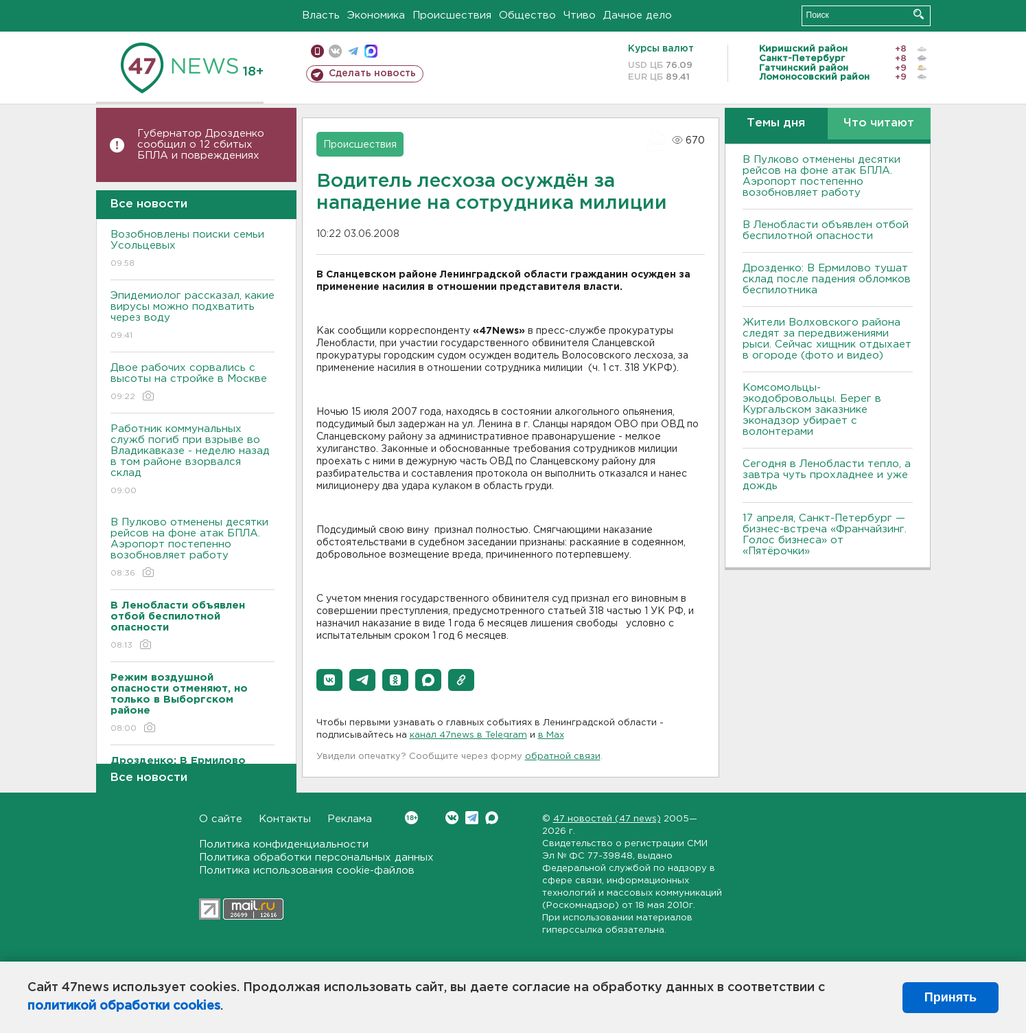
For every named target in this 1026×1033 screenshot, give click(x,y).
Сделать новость (372, 73)
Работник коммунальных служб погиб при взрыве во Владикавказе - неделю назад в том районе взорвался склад (192, 460)
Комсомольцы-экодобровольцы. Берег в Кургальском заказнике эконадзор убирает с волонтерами (812, 409)
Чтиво (579, 15)
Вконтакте (411, 817)
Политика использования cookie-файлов (307, 870)
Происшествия (451, 15)
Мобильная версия (317, 51)
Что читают (878, 123)
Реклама (349, 819)
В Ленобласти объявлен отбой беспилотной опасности (826, 230)
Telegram (471, 817)
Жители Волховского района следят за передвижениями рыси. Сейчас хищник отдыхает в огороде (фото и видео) (827, 339)
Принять (950, 997)
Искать (918, 14)
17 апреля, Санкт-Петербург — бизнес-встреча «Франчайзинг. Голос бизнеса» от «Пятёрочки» (825, 535)
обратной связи (563, 756)
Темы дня (776, 123)
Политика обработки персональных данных (316, 857)
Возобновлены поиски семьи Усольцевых (192, 249)
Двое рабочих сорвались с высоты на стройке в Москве (192, 382)
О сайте (220, 819)
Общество (527, 15)
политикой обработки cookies (123, 1006)
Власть (321, 15)
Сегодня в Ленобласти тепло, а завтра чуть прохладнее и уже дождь (827, 474)
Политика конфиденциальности (284, 844)
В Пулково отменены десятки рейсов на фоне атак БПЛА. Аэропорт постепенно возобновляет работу (192, 548)
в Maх (551, 735)
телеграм (353, 51)
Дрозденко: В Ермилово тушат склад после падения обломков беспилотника (827, 279)
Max (491, 817)
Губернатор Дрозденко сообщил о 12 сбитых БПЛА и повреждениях (200, 144)
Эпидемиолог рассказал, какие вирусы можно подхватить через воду (192, 316)
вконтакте (335, 51)
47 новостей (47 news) (607, 819)
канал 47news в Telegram (468, 735)
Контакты (285, 819)
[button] (329, 680)
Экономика (376, 15)
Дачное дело (637, 15)
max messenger (370, 51)
